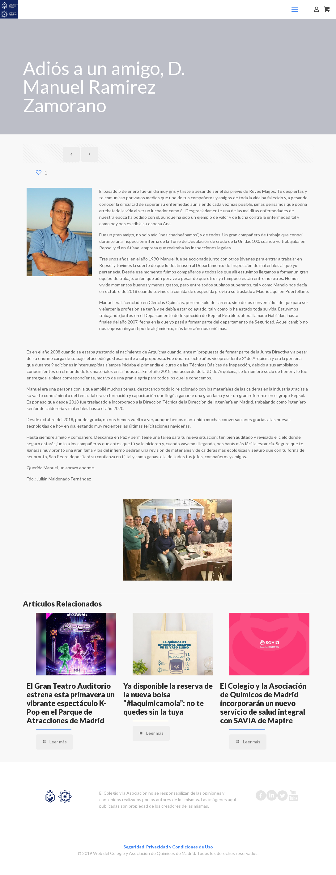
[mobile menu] (295, 9)
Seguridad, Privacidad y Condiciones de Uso (168, 846)
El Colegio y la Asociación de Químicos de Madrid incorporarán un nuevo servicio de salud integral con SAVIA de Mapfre (263, 703)
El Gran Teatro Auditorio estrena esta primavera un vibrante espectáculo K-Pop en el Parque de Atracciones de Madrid (71, 703)
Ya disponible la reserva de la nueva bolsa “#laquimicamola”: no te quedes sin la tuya (168, 698)
